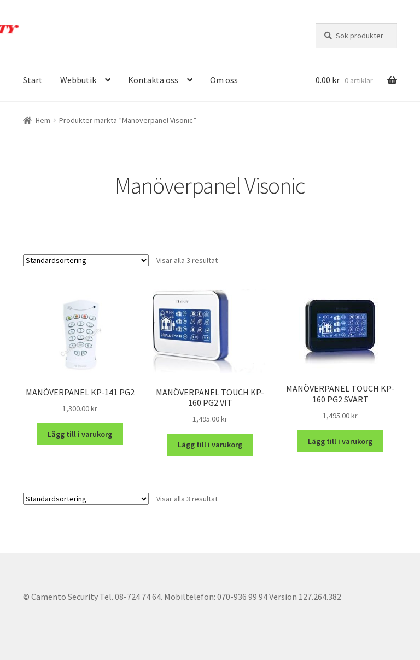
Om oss (224, 79)
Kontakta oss (153, 79)
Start (33, 79)
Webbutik (78, 79)
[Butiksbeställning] (86, 260)
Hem (43, 120)
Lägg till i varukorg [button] (80, 434)
